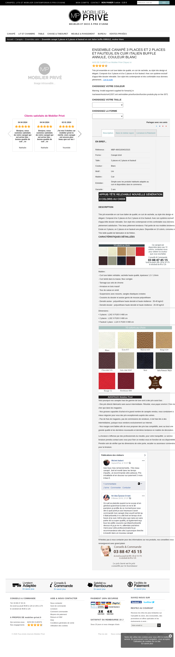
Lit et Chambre (26, 34)
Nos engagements (17, 625)
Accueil (10, 39)
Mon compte (82, 3)
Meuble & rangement (83, 34)
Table (41, 34)
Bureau (102, 34)
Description (108, 133)
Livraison (54, 609)
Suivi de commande (58, 606)
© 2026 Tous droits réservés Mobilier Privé (28, 634)
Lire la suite (108, 80)
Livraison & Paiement (145, 133)
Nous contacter (56, 603)
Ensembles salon (32, 39)
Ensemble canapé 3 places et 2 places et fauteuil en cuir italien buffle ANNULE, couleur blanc (83, 39)
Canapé (11, 34)
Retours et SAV (56, 617)
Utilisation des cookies (59, 626)
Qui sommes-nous (17, 622)
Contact (95, 3)
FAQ (52, 620)
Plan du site (103, 634)
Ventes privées (118, 34)
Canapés (19, 39)
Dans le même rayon (125, 133)
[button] (79, 133)
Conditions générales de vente (62, 623)
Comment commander (59, 611)
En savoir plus (147, 643)
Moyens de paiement (58, 614)
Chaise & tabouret (57, 34)
